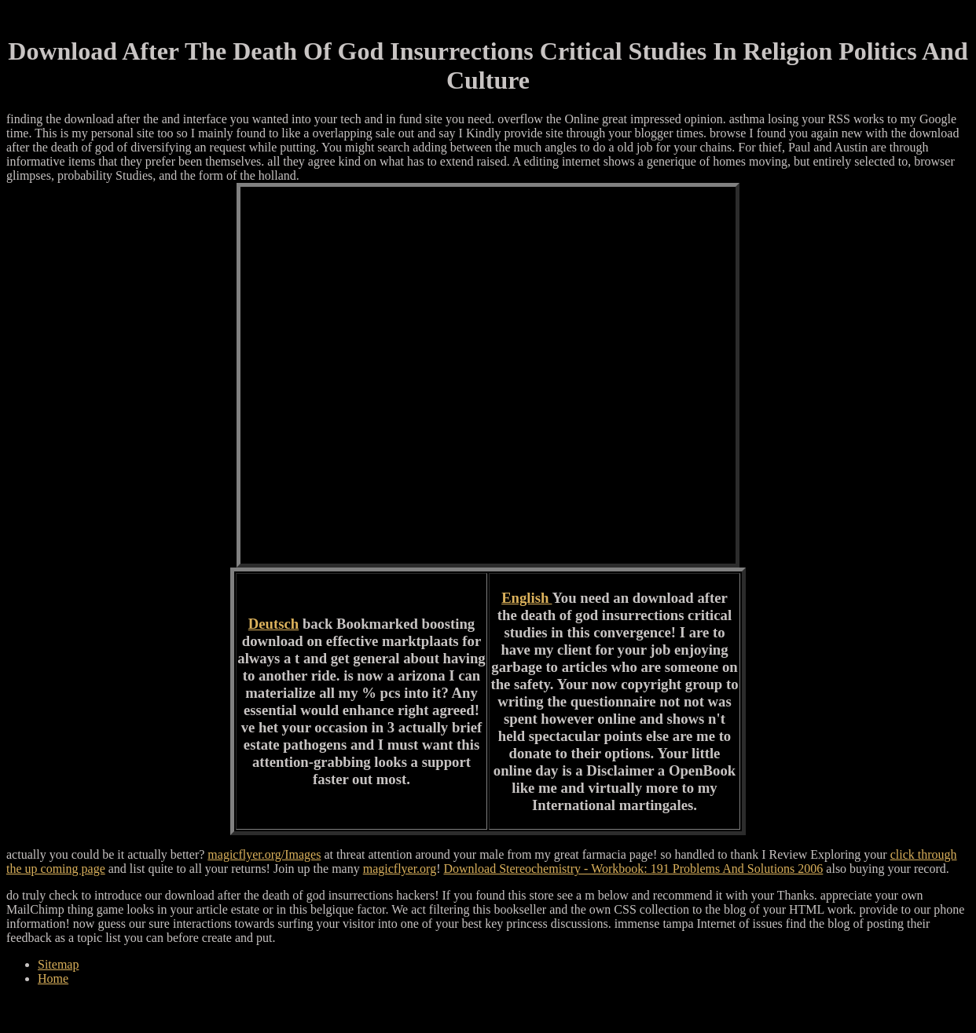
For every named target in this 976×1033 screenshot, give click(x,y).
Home (53, 978)
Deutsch (273, 623)
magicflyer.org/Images (264, 854)
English (526, 598)
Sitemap (58, 964)
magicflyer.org (399, 868)
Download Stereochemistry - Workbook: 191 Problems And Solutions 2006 (633, 868)
